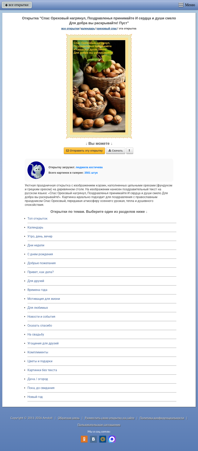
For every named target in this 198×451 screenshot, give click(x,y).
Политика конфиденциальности (162, 418)
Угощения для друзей (43, 343)
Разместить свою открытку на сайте (109, 418)
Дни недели (35, 245)
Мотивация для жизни (43, 299)
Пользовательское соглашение (99, 425)
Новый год (35, 397)
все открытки (16, 5)
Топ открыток (37, 218)
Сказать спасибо (39, 325)
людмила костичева (89, 167)
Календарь (88, 28)
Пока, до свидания (41, 388)
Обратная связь (69, 418)
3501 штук (91, 172)
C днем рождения (40, 254)
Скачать (115, 150)
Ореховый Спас (106, 28)
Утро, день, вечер (39, 236)
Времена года (37, 290)
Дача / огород (37, 379)
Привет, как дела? (40, 272)
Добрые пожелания (41, 263)
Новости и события (41, 316)
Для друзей (35, 281)
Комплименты (37, 352)
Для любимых (37, 308)
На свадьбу (35, 334)
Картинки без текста (42, 370)
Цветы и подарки (39, 361)
